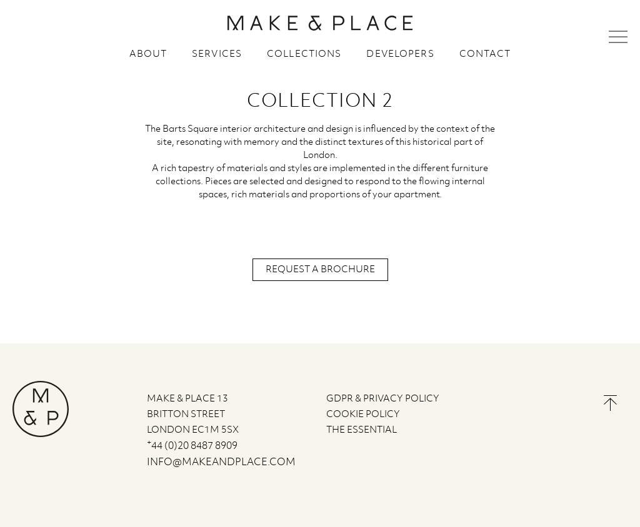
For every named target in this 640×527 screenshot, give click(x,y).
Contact (485, 54)
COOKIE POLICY (363, 414)
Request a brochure (320, 269)
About (148, 54)
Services (217, 54)
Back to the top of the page (610, 403)
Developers (400, 54)
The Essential (361, 430)
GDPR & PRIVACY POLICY (382, 399)
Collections (304, 54)
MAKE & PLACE (320, 23)
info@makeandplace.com (221, 462)
